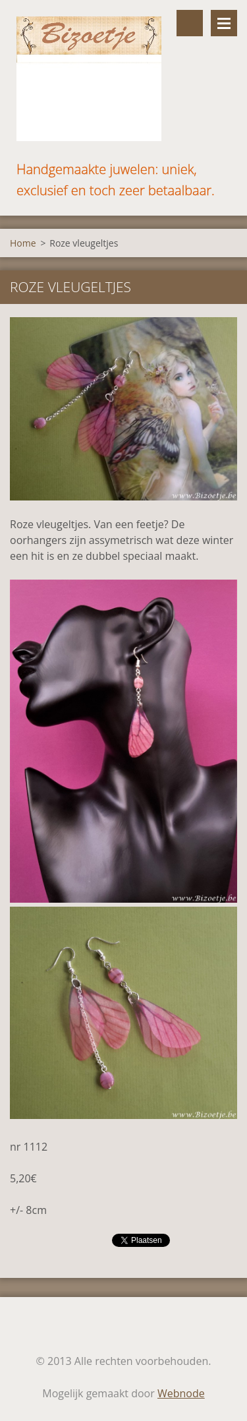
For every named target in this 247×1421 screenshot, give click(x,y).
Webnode (181, 1393)
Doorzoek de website (190, 23)
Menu (224, 23)
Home (23, 243)
